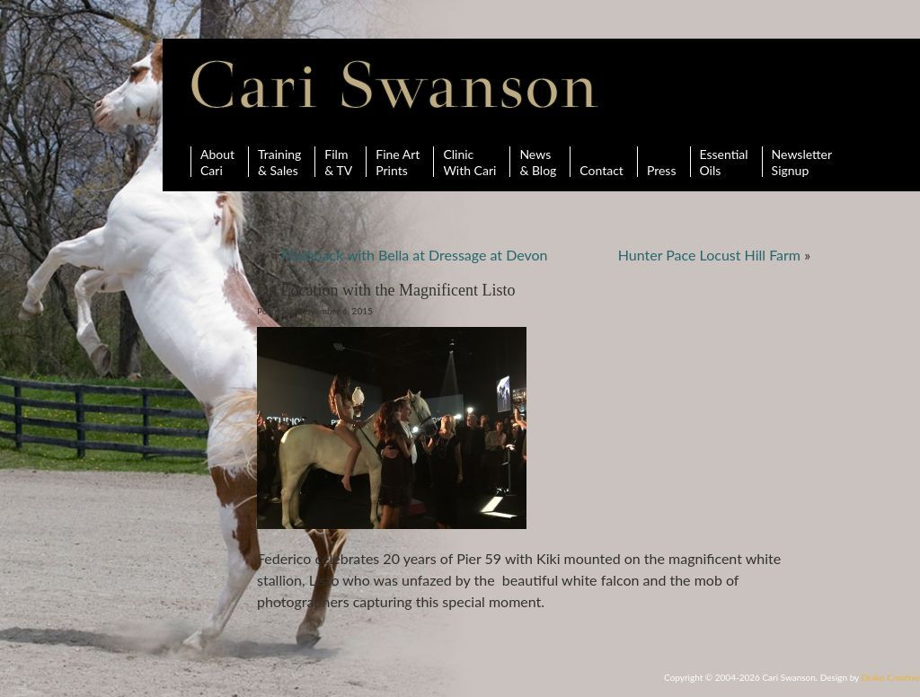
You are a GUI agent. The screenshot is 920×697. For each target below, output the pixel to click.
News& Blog (537, 161)
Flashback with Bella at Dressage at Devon (414, 254)
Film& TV (338, 161)
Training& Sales (279, 161)
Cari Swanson (394, 84)
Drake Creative (891, 677)
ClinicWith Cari (469, 161)
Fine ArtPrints (398, 161)
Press (662, 161)
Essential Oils (724, 161)
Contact (601, 161)
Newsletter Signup (802, 161)
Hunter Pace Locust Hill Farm (709, 254)
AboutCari (217, 161)
